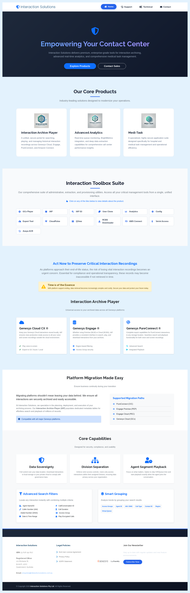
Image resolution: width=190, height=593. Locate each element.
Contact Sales (112, 66)
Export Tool (26, 221)
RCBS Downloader (106, 221)
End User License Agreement (70, 552)
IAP (49, 211)
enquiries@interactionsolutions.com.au (37, 573)
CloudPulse (52, 221)
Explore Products (80, 66)
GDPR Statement (65, 561)
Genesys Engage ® (86, 328)
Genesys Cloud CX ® (33, 328)
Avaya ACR (26, 231)
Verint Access (160, 221)
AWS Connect (133, 221)
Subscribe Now (132, 562)
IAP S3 (77, 211)
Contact (167, 7)
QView (77, 221)
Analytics (131, 211)
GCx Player (26, 211)
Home (111, 7)
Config (157, 211)
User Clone (105, 211)
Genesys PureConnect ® (143, 328)
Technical (148, 7)
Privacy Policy (64, 557)
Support (128, 7)
